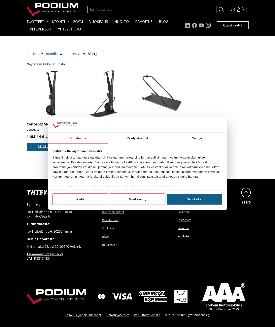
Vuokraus (98, 21)
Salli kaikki (194, 199)
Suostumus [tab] (78, 138)
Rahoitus (144, 21)
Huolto (121, 21)
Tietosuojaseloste (117, 315)
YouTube (183, 236)
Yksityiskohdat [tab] (137, 138)
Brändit (51, 54)
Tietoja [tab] (197, 138)
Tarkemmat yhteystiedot (45, 254)
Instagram (184, 220)
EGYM (78, 21)
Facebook (184, 212)
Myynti (58, 21)
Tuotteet (35, 21)
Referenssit (41, 29)
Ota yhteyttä (232, 25)
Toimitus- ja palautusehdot (83, 315)
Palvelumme (110, 220)
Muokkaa (137, 199)
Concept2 (72, 54)
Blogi (164, 21)
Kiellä (80, 199)
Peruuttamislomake (147, 315)
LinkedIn (183, 228)
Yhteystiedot (70, 29)
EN (233, 9)
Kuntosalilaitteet (113, 212)
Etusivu (32, 54)
